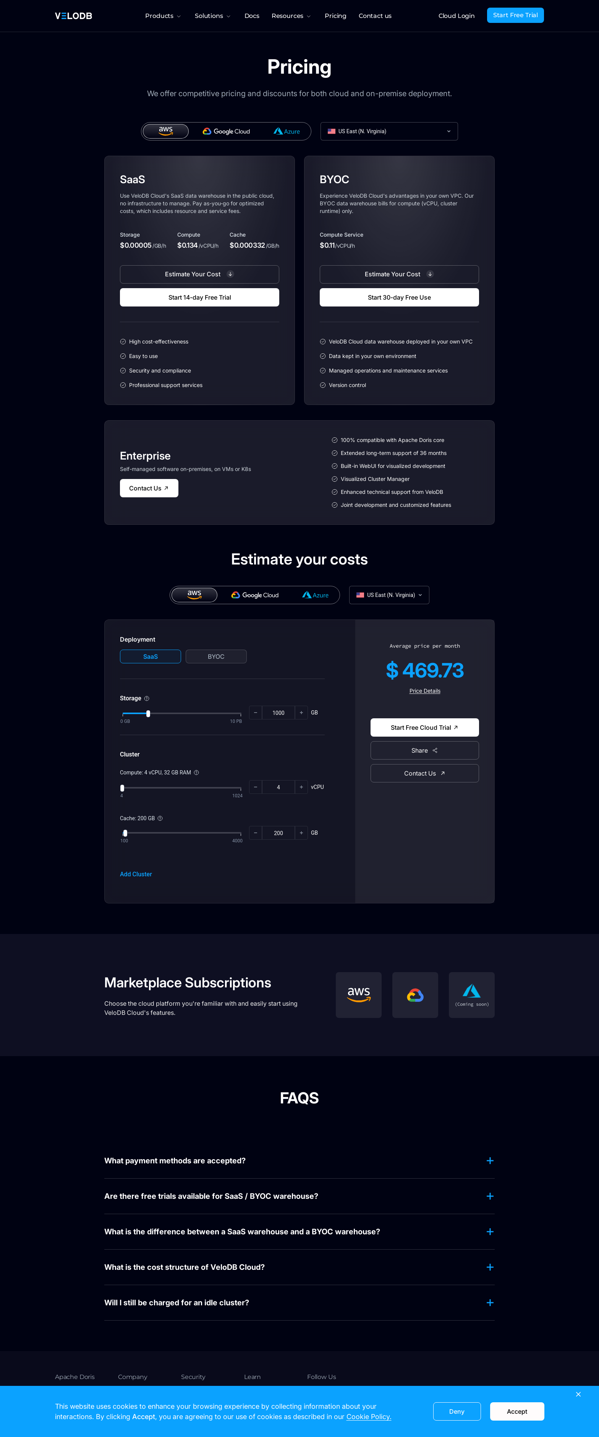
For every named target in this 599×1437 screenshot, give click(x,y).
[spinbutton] (278, 713)
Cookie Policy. (369, 1417)
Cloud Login (457, 15)
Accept (517, 1411)
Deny (457, 1411)
